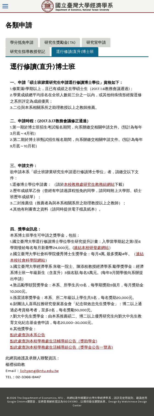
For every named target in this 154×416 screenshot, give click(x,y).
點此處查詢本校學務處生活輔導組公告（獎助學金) (53, 341)
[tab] (22, 42)
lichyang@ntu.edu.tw (39, 370)
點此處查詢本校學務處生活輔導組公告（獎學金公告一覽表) (61, 347)
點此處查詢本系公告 (27, 335)
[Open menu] (5, 6)
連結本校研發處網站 (91, 247)
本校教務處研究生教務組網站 (89, 184)
